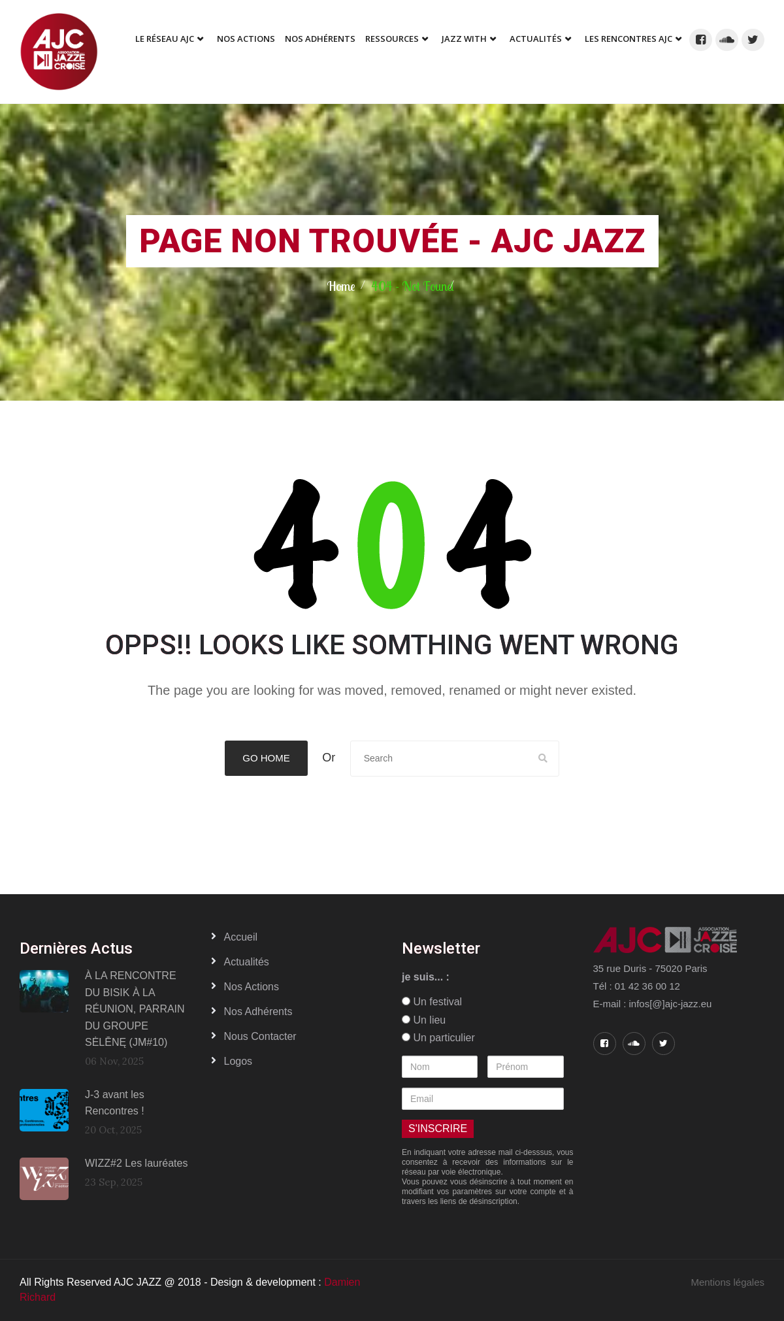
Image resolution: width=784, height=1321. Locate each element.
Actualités (536, 38)
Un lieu (424, 1020)
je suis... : (425, 976)
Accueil (241, 937)
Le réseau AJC (164, 38)
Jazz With (464, 38)
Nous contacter (260, 1036)
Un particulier (438, 1037)
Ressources (392, 38)
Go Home (266, 757)
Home (341, 286)
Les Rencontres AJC (628, 38)
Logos (238, 1061)
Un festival (432, 1001)
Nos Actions (246, 38)
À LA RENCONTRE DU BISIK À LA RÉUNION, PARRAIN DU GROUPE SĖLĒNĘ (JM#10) (135, 1009)
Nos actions (251, 986)
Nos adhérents (320, 38)
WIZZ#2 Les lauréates (136, 1163)
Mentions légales (727, 1282)
